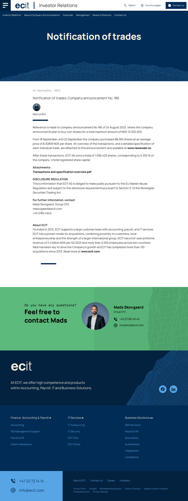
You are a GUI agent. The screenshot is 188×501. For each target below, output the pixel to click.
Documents (149, 438)
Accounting (35, 425)
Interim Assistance (35, 444)
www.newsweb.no (139, 148)
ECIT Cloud (92, 444)
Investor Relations (12, 15)
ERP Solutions (149, 425)
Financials (68, 15)
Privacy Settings (100, 491)
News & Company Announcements (42, 15)
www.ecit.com (90, 251)
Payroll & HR (35, 438)
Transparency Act (81, 491)
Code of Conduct (133, 488)
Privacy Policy (79, 488)
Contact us (176, 5)
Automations (149, 444)
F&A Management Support (35, 431)
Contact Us (120, 15)
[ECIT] (22, 5)
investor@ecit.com (129, 325)
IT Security (92, 431)
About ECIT (79, 480)
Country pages (151, 5)
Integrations (149, 450)
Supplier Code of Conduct (156, 488)
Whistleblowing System (111, 488)
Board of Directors (102, 15)
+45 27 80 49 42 (126, 319)
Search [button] (130, 5)
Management (83, 15)
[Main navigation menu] (5, 5)
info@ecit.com (27, 490)
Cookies (93, 488)
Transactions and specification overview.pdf (62, 172)
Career (111, 480)
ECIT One (92, 438)
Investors (125, 480)
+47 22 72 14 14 (27, 481)
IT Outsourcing (92, 425)
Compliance (149, 457)
